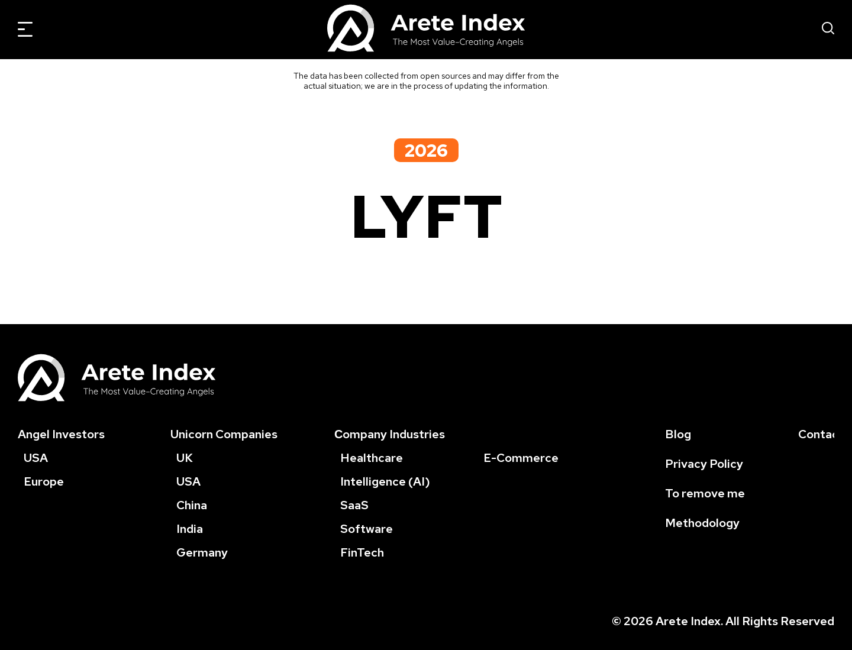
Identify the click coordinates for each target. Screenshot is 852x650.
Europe (44, 481)
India (189, 528)
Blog (678, 434)
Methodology (702, 523)
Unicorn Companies (223, 434)
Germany (202, 552)
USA (36, 457)
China (191, 505)
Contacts (824, 434)
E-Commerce (521, 457)
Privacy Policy (704, 463)
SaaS (354, 505)
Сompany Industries (389, 434)
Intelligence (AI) (385, 481)
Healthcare (371, 457)
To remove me (705, 493)
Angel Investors (61, 434)
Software (366, 528)
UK (184, 457)
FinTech (362, 552)
